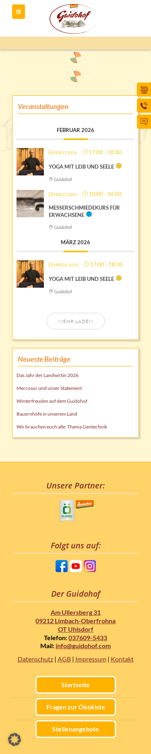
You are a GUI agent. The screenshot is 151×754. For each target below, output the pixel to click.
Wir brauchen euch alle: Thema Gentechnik (62, 427)
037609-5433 (87, 637)
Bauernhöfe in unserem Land (47, 414)
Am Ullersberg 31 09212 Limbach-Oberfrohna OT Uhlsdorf (75, 620)
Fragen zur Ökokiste (75, 707)
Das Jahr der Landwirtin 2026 (48, 375)
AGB (64, 659)
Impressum (90, 659)
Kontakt (122, 659)
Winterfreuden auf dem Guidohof (52, 401)
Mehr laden (75, 321)
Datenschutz (35, 659)
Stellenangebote (75, 729)
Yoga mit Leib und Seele (81, 166)
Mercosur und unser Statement (49, 388)
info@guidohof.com (83, 645)
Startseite (75, 684)
